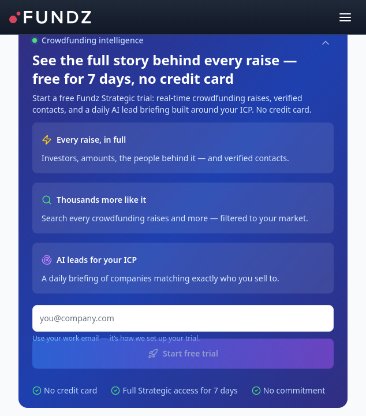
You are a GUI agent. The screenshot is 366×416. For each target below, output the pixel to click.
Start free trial (183, 353)
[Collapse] (326, 43)
